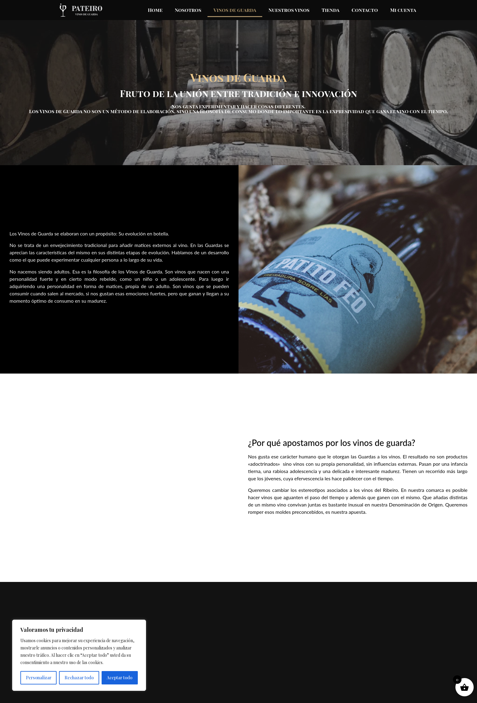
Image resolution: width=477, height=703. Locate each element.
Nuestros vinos (288, 10)
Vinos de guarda (235, 10)
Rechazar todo (79, 677)
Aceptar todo (119, 677)
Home (155, 10)
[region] (79, 655)
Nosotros (188, 10)
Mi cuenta (403, 10)
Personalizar (38, 677)
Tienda (330, 10)
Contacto (365, 10)
